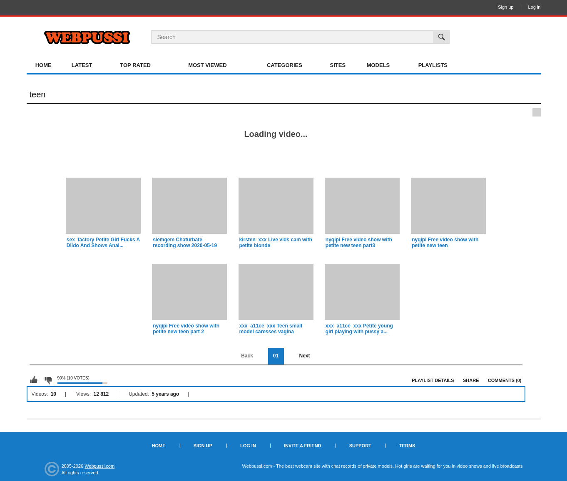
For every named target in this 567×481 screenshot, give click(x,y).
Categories (284, 65)
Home (43, 65)
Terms (407, 445)
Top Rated (135, 65)
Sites (338, 65)
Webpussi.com (99, 466)
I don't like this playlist (48, 380)
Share (471, 380)
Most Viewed (207, 65)
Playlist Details (433, 380)
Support (360, 445)
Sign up (505, 7)
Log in (534, 7)
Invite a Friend (302, 445)
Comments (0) (505, 380)
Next (304, 356)
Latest (82, 65)
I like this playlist (34, 380)
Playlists (433, 65)
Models (378, 65)
